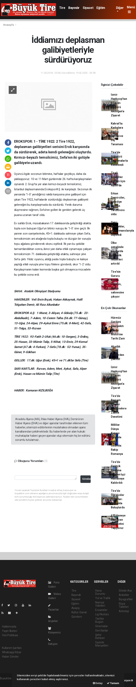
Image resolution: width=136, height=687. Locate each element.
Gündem (76, 616)
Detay (98, 683)
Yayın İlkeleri (9, 630)
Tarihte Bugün (99, 620)
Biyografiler (126, 599)
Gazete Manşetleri (101, 644)
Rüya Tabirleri (123, 605)
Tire (62, 8)
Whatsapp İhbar (11, 652)
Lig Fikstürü (102, 614)
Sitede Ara (125, 590)
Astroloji (124, 611)
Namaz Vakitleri (100, 604)
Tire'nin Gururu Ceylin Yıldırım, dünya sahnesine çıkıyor (117, 284)
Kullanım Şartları (12, 647)
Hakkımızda (9, 626)
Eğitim (100, 8)
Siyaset (88, 8)
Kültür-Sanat (79, 612)
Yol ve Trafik (102, 598)
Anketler (124, 595)
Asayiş (75, 608)
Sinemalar (101, 626)
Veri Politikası (10, 635)
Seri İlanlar (101, 630)
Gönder (86, 478)
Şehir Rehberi (100, 636)
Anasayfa (8, 24)
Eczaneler (101, 610)
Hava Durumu (100, 592)
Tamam (113, 683)
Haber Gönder (10, 656)
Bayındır (74, 8)
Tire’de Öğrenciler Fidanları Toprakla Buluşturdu (118, 499)
